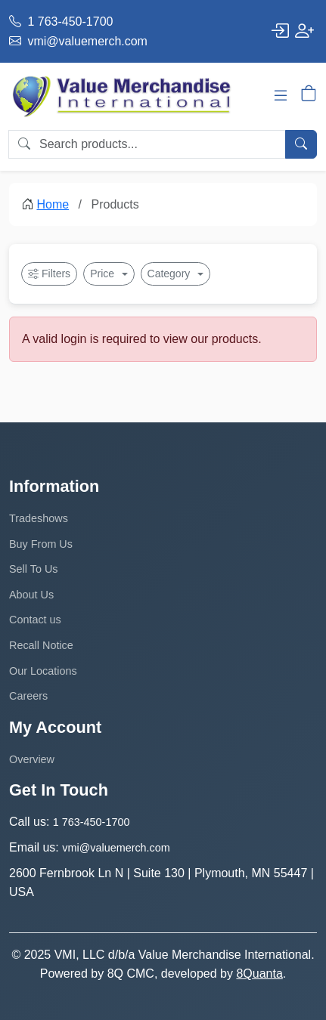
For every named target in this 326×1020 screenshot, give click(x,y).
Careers (28, 696)
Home (52, 204)
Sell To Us (33, 569)
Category (170, 273)
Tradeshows (38, 518)
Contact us (35, 620)
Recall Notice (41, 645)
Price (103, 273)
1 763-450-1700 (61, 21)
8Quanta (259, 973)
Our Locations (43, 671)
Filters (49, 274)
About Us (31, 595)
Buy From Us (41, 544)
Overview (31, 759)
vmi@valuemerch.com (78, 41)
